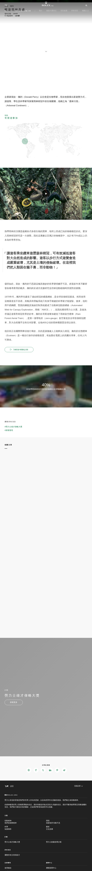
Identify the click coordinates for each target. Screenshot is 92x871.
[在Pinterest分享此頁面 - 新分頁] (57, 770)
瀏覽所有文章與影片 (12, 855)
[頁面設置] (78, 786)
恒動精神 (25, 822)
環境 (66, 822)
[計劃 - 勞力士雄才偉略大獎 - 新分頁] (14, 702)
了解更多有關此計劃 (19, 350)
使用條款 (8, 868)
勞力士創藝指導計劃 (53, 842)
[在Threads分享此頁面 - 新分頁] (28, 770)
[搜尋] (86, 5)
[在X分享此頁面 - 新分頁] (43, 770)
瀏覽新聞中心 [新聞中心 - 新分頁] (51, 868)
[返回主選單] (6, 11)
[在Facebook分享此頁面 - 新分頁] (35, 770)
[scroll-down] (46, 50)
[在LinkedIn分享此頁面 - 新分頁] (50, 770)
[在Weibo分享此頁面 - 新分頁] (64, 770)
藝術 (66, 828)
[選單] (6, 5)
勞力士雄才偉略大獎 (12, 842)
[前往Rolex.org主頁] (46, 4)
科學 (25, 828)
